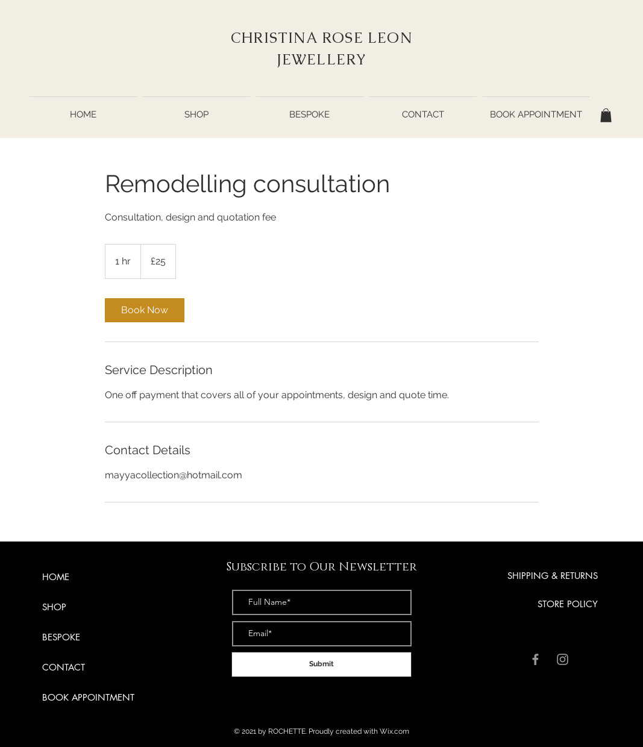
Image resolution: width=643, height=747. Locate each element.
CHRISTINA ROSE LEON (321, 37)
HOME (55, 577)
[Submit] (321, 664)
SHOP (54, 607)
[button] (606, 115)
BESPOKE (61, 637)
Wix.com (394, 731)
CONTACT (63, 667)
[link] (144, 310)
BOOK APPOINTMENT (88, 697)
